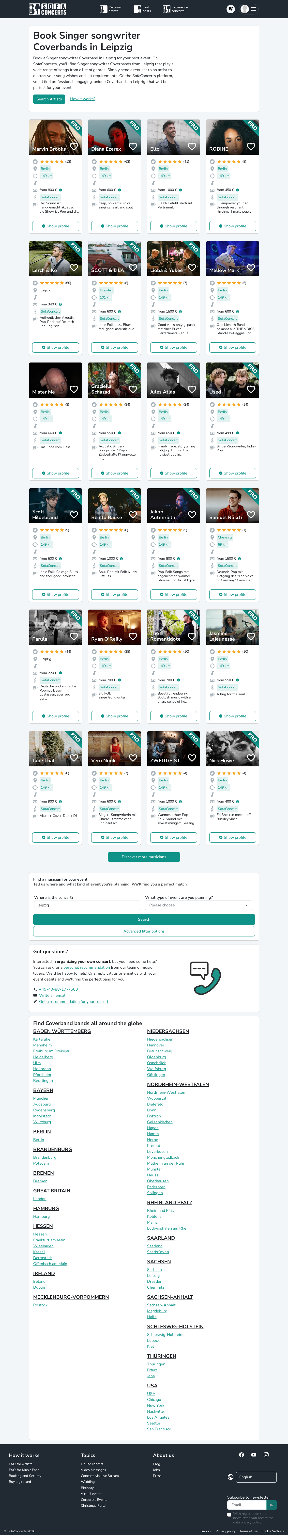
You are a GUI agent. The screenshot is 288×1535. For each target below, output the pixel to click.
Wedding (88, 1481)
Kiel (150, 1346)
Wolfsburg (156, 1069)
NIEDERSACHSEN (168, 1031)
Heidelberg (43, 1057)
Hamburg (41, 1216)
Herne (152, 1139)
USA (152, 1385)
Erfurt (152, 1370)
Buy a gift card (20, 1481)
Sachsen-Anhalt (161, 1305)
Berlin (38, 1139)
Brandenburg (44, 1157)
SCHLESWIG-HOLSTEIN (175, 1326)
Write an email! (52, 995)
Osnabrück (156, 1063)
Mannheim (42, 1045)
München (41, 1098)
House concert (92, 1464)
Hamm (153, 1134)
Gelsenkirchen (160, 1122)
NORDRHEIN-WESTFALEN (178, 1084)
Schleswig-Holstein (164, 1334)
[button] (249, 9)
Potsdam (41, 1163)
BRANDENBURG (52, 1149)
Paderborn (156, 1187)
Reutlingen (43, 1080)
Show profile (58, 226)
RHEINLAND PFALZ (169, 1202)
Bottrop (154, 1116)
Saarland (155, 1246)
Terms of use (249, 1531)
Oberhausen (158, 1181)
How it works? (82, 99)
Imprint (206, 1531)
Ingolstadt (42, 1116)
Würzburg (42, 1122)
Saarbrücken (158, 1252)
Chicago (154, 1399)
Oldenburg (156, 1057)
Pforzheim (42, 1074)
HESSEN (43, 1226)
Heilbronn (42, 1069)
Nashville (155, 1411)
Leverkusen (157, 1151)
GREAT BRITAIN (51, 1190)
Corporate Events (94, 1499)
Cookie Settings (272, 1531)
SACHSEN (159, 1261)
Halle (152, 1317)
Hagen (153, 1128)
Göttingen (156, 1074)
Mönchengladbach (163, 1157)
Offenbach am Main (50, 1263)
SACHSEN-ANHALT (170, 1297)
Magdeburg (157, 1311)
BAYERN (43, 1090)
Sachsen (154, 1269)
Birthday (87, 1488)
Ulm (37, 1063)
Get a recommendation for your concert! (74, 1001)
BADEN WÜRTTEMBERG (62, 1031)
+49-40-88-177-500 (58, 989)
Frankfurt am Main (49, 1240)
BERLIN (42, 1131)
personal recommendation (86, 967)
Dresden (154, 1281)
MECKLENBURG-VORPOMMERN (71, 1297)
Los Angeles (158, 1417)
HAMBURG (46, 1208)
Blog (156, 1464)
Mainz (152, 1222)
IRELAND (44, 1273)
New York (155, 1405)
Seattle (153, 1423)
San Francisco (159, 1429)
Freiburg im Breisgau (51, 1051)
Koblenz (154, 1216)
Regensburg (44, 1110)
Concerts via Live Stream (100, 1475)
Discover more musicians (144, 857)
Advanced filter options (144, 931)
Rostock (40, 1305)
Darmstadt (42, 1258)
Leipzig (153, 1275)
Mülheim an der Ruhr (165, 1163)
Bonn (151, 1110)
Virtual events (91, 1493)
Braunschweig (159, 1051)
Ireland (39, 1281)
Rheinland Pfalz (161, 1210)
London (39, 1199)
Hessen (40, 1234)
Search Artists (49, 99)
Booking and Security (25, 1475)
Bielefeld (155, 1104)
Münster (154, 1169)
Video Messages (93, 1470)
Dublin (39, 1287)
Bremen (40, 1181)
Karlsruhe (41, 1039)
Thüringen (156, 1364)
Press (157, 1475)
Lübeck (153, 1340)
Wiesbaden (43, 1246)
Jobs (156, 1470)
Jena (151, 1376)
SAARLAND (161, 1238)
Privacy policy (226, 1531)
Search (144, 919)
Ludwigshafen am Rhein (168, 1228)
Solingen (155, 1193)
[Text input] (247, 1505)
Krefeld (153, 1145)
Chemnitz (155, 1287)
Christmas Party (93, 1505)
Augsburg (42, 1104)
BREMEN (43, 1173)
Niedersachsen (160, 1039)
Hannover (155, 1045)
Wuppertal (156, 1098)
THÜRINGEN (161, 1356)
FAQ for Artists (20, 1464)
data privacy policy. (247, 1522)
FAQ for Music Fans (24, 1470)
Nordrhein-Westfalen (166, 1092)
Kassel (39, 1252)
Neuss (152, 1175)
